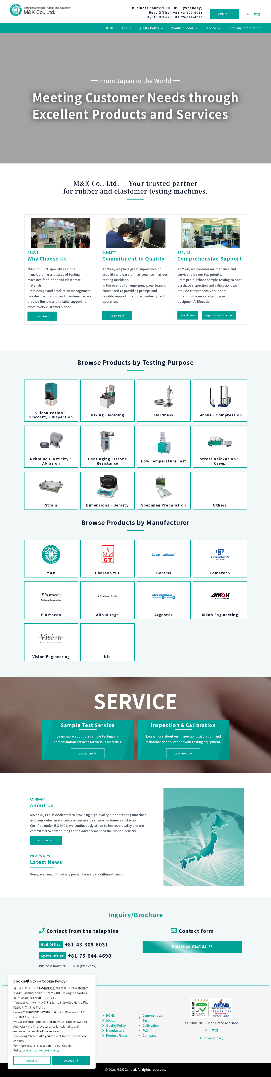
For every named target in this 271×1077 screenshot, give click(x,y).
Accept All (71, 1060)
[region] (52, 1022)
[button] (165, 28)
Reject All (31, 1060)
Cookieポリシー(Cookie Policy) (43, 1050)
